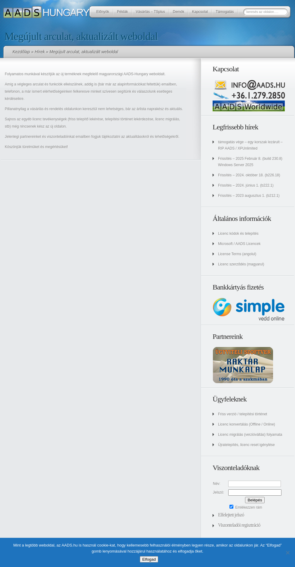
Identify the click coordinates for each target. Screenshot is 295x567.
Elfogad (149, 559)
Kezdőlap (21, 51)
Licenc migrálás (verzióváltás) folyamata (250, 434)
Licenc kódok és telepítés (238, 233)
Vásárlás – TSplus (150, 12)
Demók (178, 12)
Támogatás (225, 12)
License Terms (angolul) (237, 254)
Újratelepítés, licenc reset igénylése (246, 445)
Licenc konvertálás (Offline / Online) (246, 424)
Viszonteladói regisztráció (239, 525)
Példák (122, 12)
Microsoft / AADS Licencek (239, 244)
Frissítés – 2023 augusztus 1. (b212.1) (249, 196)
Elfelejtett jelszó (231, 514)
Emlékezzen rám (245, 507)
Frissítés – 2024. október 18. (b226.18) (249, 175)
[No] (287, 553)
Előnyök (102, 12)
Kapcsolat (200, 12)
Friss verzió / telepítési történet (242, 414)
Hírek (40, 51)
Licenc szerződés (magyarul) (241, 264)
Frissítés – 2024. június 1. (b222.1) (246, 185)
